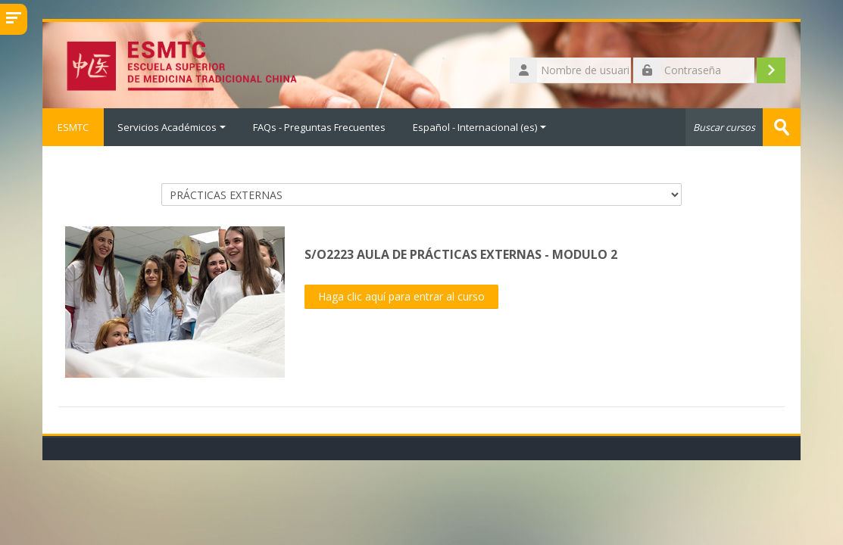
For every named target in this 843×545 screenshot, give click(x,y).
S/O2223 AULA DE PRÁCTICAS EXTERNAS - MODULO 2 (460, 254)
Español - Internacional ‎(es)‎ (479, 127)
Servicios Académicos (171, 127)
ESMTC (73, 127)
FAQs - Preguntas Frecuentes (319, 127)
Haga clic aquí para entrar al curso (401, 296)
